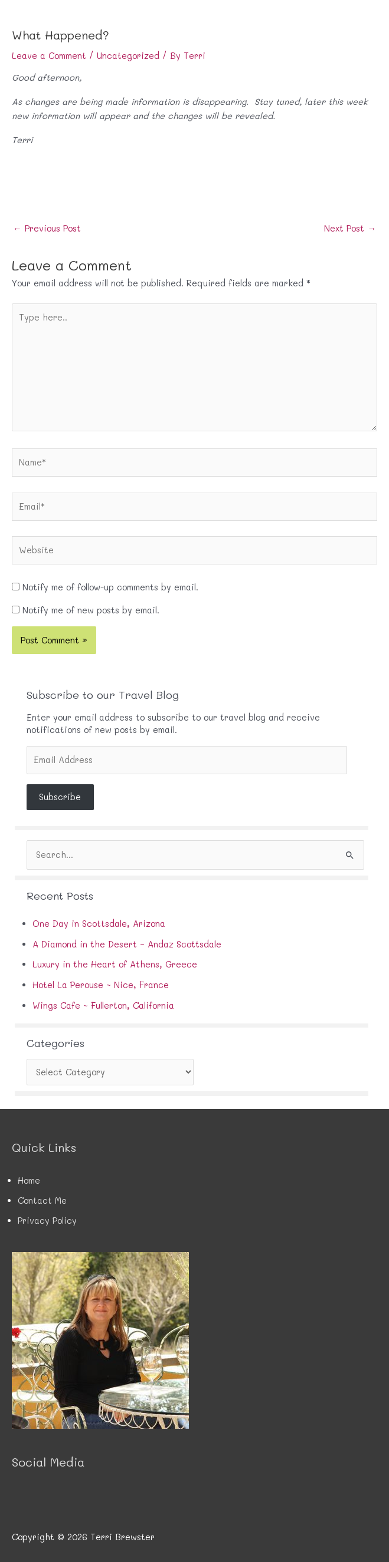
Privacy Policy (47, 1220)
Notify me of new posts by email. (90, 610)
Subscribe (60, 797)
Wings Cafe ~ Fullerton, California (103, 1005)
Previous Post (47, 228)
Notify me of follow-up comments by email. (110, 587)
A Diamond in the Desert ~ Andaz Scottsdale (126, 944)
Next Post (350, 228)
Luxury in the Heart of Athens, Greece (114, 964)
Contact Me (42, 1200)
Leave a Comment (49, 55)
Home (29, 1180)
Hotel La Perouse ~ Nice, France (100, 984)
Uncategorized (128, 55)
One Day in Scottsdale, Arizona (98, 923)
